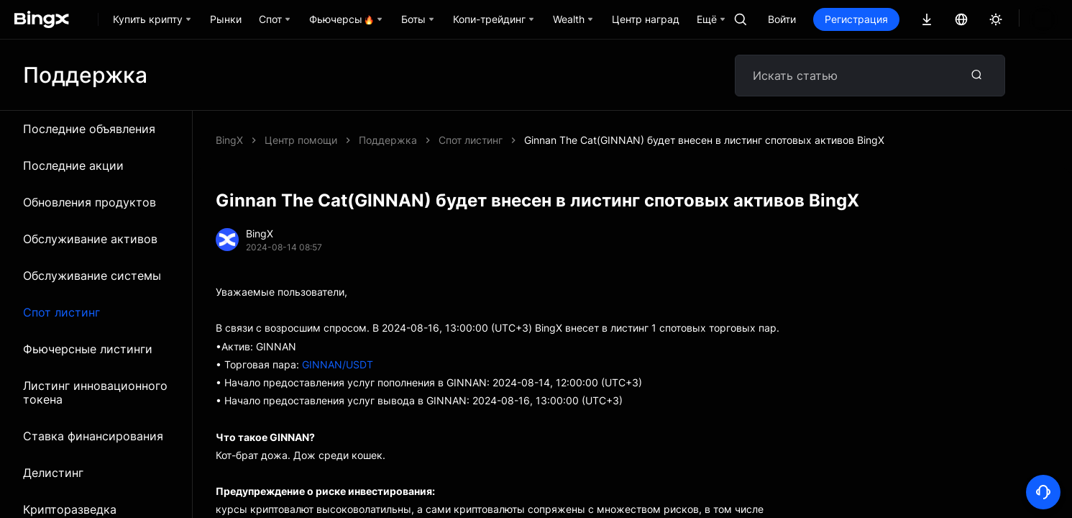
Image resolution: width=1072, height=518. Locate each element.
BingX (229, 140)
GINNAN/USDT (337, 364)
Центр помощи (301, 140)
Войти (831, 19)
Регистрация (905, 19)
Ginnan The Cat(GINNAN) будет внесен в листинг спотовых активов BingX (539, 140)
